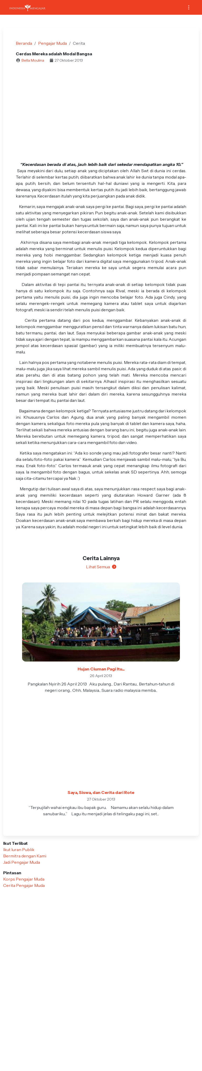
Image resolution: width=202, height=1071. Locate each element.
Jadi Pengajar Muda (21, 862)
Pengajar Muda (52, 43)
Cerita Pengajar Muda (24, 885)
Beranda (24, 43)
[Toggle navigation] (189, 7)
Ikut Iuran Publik (18, 849)
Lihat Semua (101, 566)
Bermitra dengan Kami (24, 855)
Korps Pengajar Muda (23, 879)
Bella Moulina (33, 60)
